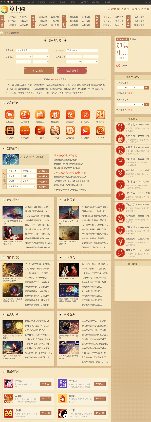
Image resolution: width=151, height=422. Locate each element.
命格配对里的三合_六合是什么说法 (95, 344)
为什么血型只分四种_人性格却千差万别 (38, 339)
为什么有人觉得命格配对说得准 (70, 172)
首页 (6, 33)
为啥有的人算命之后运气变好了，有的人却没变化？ (95, 216)
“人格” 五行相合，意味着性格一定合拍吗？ (38, 216)
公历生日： (11, 57)
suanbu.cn (146, 2)
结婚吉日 (130, 159)
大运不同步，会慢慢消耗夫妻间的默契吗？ (38, 269)
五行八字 (24, 21)
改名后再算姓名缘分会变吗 (37, 207)
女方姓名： (60, 50)
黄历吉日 (84, 2)
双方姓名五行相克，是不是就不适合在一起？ (38, 229)
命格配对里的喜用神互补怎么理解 (95, 335)
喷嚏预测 (107, 25)
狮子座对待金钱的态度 (92, 305)
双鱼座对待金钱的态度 (65, 155)
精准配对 (72, 71)
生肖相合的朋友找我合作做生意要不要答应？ (95, 229)
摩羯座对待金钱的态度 (92, 296)
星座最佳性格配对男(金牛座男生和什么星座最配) (38, 238)
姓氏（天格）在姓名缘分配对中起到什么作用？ (38, 225)
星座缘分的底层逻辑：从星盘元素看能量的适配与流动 (95, 282)
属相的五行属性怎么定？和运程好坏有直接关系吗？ (95, 248)
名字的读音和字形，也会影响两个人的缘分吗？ (38, 220)
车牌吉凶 (130, 136)
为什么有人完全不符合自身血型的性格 (38, 326)
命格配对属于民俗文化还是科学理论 (70, 190)
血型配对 (73, 395)
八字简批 (12, 25)
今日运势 (74, 25)
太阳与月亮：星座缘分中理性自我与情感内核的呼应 (95, 278)
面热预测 (107, 21)
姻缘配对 (13, 148)
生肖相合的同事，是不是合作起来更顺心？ (95, 238)
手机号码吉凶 (140, 21)
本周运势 (86, 21)
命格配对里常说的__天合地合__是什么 (95, 330)
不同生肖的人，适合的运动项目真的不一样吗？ (95, 211)
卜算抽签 (30, 2)
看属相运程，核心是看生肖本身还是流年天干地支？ (95, 243)
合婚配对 (15, 33)
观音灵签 (43, 17)
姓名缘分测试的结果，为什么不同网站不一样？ (38, 211)
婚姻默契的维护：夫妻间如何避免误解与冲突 (38, 282)
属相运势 (74, 21)
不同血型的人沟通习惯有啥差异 (68, 185)
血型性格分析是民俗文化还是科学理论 (38, 348)
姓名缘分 (13, 200)
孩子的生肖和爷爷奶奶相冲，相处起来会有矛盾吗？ (95, 225)
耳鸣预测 (119, 17)
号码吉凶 (73, 2)
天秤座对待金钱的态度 (92, 300)
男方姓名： (11, 50)
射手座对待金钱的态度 (92, 291)
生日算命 (24, 17)
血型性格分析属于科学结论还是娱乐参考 (38, 335)
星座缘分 (70, 257)
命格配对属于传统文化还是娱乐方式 (70, 177)
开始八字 (46, 384)
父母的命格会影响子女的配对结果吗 (95, 357)
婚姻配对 (19, 410)
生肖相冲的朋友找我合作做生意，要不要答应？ (95, 234)
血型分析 (13, 314)
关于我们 (19, 2)
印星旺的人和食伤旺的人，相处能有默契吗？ (38, 278)
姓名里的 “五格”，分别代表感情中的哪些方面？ (38, 234)
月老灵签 (43, 21)
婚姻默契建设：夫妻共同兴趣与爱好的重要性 (38, 291)
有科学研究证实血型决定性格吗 (38, 357)
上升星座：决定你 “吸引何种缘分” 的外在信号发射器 (95, 273)
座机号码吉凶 (140, 17)
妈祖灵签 (55, 17)
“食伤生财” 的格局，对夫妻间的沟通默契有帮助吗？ (38, 264)
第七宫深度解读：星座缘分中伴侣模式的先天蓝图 (95, 264)
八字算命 (12, 17)
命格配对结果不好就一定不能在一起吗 (95, 362)
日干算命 (12, 21)
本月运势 (86, 25)
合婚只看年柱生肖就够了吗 (94, 353)
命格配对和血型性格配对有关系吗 (95, 348)
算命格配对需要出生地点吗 (66, 160)
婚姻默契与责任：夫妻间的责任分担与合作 (38, 305)
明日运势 (86, 17)
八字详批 (130, 170)
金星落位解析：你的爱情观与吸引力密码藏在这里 (95, 269)
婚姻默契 (13, 257)
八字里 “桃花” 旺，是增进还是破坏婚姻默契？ (38, 273)
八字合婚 (106, 2)
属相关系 (70, 200)
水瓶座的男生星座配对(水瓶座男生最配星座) (38, 248)
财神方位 (52, 2)
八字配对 (73, 410)
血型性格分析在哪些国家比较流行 (69, 164)
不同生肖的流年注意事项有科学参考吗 (95, 207)
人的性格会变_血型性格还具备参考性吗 (71, 181)
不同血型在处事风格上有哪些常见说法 (38, 344)
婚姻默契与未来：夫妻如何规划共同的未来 (38, 296)
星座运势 (63, 2)
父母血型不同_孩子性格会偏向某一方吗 (38, 353)
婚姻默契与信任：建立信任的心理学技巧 (38, 300)
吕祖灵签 (43, 25)
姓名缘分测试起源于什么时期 (67, 168)
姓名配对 (19, 381)
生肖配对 (19, 395)
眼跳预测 (107, 17)
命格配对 (70, 314)
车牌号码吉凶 (140, 25)
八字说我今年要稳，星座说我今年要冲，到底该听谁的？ (95, 220)
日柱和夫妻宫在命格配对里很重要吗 (95, 339)
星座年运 (130, 227)
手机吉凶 (130, 181)
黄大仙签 (55, 25)
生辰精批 (130, 124)
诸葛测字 (95, 2)
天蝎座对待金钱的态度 (92, 287)
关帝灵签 (55, 21)
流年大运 (130, 193)
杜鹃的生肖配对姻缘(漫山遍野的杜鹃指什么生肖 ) (38, 243)
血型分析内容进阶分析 (35, 330)
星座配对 (73, 381)
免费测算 (41, 2)
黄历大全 (119, 21)
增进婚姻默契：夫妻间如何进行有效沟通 (38, 287)
